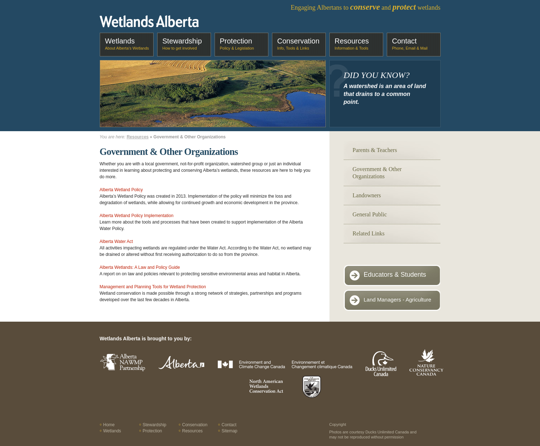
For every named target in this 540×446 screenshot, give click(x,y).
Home (109, 424)
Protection (237, 43)
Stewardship (182, 43)
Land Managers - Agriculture (397, 299)
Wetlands (127, 43)
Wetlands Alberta (149, 21)
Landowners (367, 195)
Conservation (298, 43)
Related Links (369, 233)
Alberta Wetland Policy (121, 189)
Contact (410, 43)
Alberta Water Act (116, 241)
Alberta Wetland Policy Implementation (137, 215)
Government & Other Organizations (377, 172)
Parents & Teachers (375, 150)
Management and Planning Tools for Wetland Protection (153, 286)
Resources (352, 43)
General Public (370, 214)
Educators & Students (395, 274)
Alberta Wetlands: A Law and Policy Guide (140, 267)
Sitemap (230, 430)
